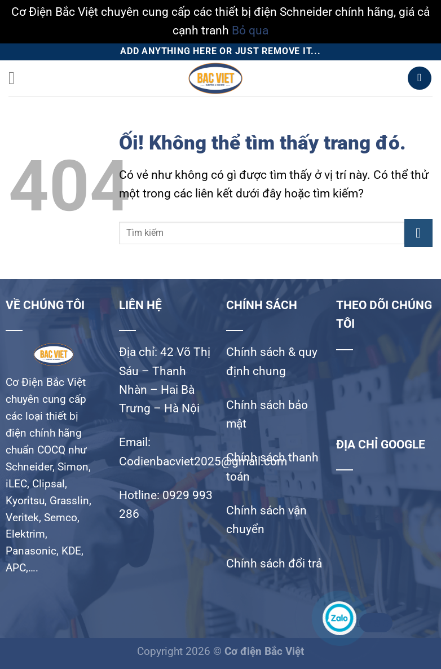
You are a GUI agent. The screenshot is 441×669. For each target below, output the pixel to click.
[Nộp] (418, 233)
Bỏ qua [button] (250, 30)
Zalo (374, 623)
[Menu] (17, 78)
